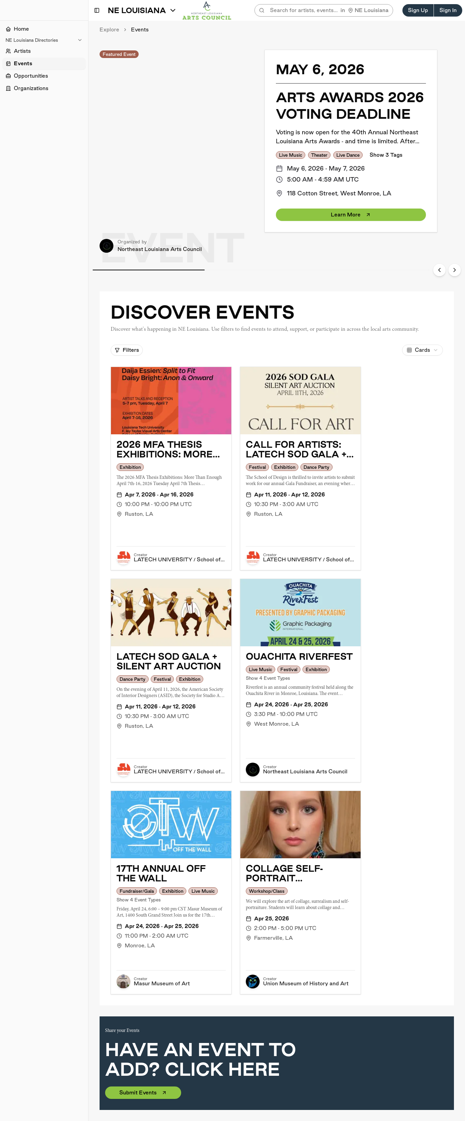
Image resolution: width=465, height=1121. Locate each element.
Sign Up (418, 10)
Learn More (351, 215)
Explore (109, 29)
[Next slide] (454, 270)
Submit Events (143, 1092)
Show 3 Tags (386, 155)
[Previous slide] (439, 270)
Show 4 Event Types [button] (268, 678)
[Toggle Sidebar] (88, 560)
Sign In (448, 10)
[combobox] (422, 350)
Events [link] (140, 29)
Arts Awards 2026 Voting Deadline (350, 105)
